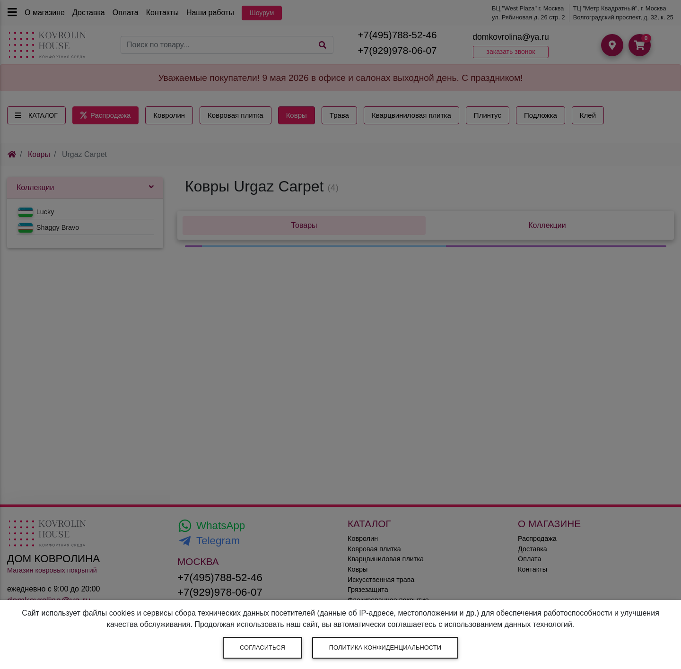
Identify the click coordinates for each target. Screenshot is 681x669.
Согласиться (262, 647)
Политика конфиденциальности (385, 647)
